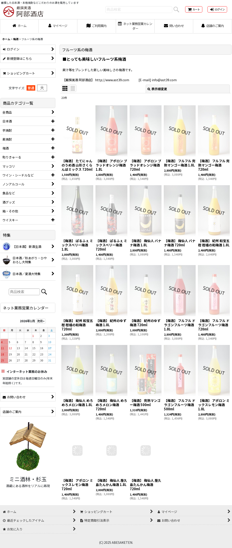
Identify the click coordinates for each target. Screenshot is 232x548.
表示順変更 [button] (157, 89)
